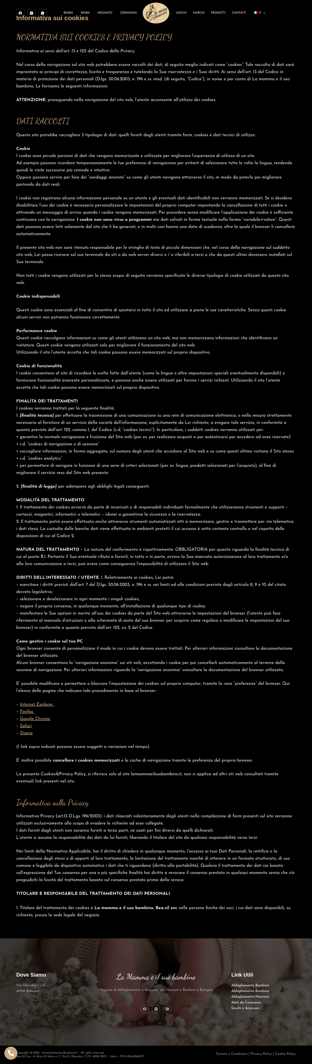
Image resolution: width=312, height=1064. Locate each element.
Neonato (105, 12)
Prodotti (218, 12)
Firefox (27, 712)
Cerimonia (128, 12)
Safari (26, 726)
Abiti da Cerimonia (246, 1002)
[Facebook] (20, 13)
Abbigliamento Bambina (250, 991)
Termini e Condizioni (232, 1054)
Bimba (85, 12)
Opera (26, 733)
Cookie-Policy (285, 1054)
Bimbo (68, 12)
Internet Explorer (37, 704)
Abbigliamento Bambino (250, 985)
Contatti (239, 12)
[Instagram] (32, 13)
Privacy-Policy (261, 1054)
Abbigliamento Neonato (250, 996)
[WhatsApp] (43, 13)
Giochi (181, 12)
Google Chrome (35, 719)
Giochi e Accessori (245, 1008)
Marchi (199, 12)
